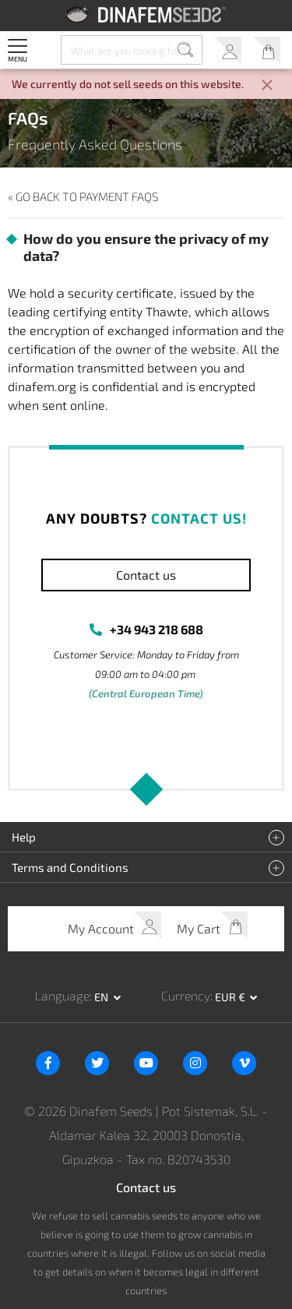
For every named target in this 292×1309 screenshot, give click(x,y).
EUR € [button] (231, 997)
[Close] (267, 86)
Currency (185, 995)
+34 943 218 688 (156, 629)
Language (62, 995)
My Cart (266, 50)
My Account (227, 50)
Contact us (146, 574)
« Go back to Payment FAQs (83, 196)
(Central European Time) (146, 693)
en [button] (102, 997)
